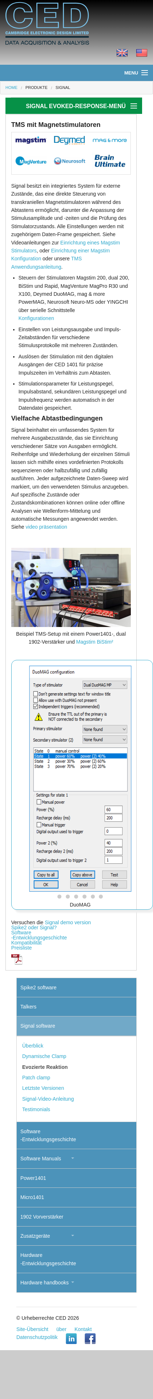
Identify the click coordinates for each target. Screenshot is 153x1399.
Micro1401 (32, 1197)
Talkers (28, 1007)
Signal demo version (68, 922)
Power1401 (33, 1178)
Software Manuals (40, 1158)
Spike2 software (38, 987)
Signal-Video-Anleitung (48, 1099)
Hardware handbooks (44, 1282)
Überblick (32, 1046)
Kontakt (83, 1329)
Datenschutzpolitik (37, 1337)
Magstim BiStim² (94, 642)
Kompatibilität (26, 943)
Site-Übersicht (32, 1329)
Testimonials (36, 1109)
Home (11, 87)
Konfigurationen (36, 318)
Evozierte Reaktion (45, 1067)
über (61, 1329)
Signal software (37, 1026)
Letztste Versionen (43, 1088)
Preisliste (21, 948)
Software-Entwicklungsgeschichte (39, 935)
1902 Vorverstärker (41, 1217)
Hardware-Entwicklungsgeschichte (48, 1259)
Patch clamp (36, 1077)
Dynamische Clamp (44, 1056)
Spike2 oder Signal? (34, 927)
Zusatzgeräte (35, 1236)
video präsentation (46, 527)
